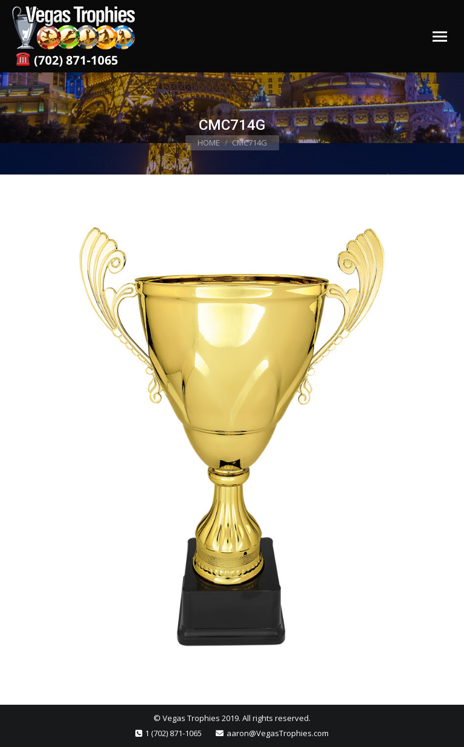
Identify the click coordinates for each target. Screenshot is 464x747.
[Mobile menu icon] (440, 36)
